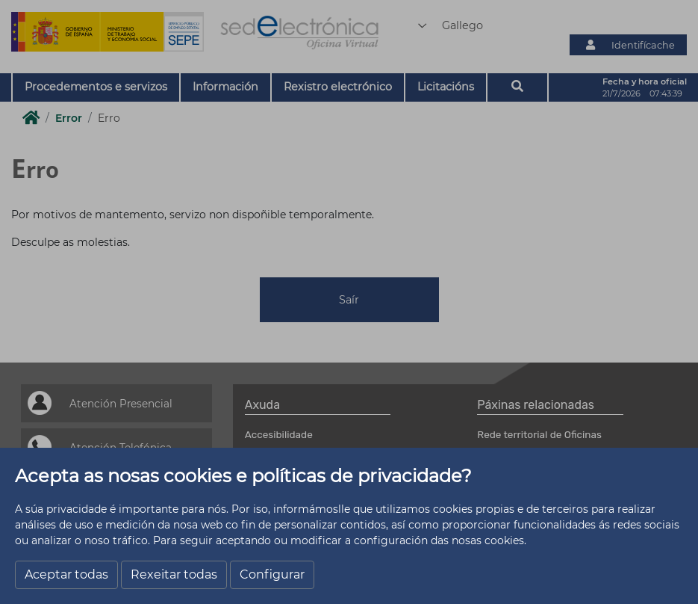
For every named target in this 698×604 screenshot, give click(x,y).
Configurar (272, 574)
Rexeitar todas (174, 574)
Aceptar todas (66, 574)
